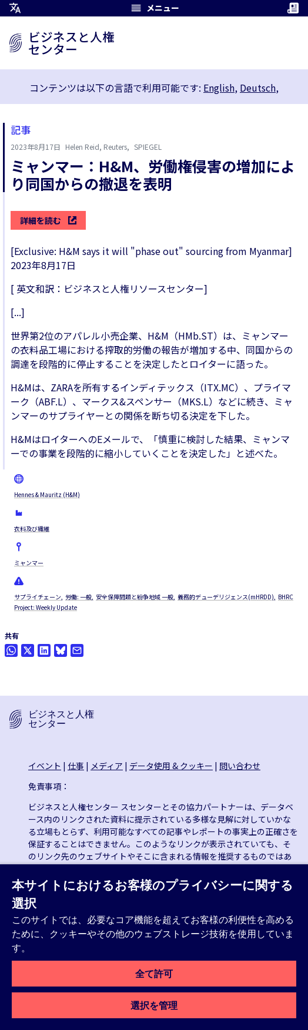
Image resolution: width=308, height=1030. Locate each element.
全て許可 (154, 973)
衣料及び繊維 (31, 528)
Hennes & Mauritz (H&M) (47, 494)
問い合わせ (239, 765)
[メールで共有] (77, 650)
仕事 (76, 765)
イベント (44, 765)
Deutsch (258, 87)
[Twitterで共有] (27, 650)
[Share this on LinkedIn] (44, 650)
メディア (107, 765)
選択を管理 (154, 1005)
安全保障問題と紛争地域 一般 (134, 596)
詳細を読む (48, 220)
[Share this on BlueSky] (60, 650)
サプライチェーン (37, 596)
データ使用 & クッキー (171, 765)
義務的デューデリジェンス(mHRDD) (226, 596)
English (219, 87)
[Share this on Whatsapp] (11, 650)
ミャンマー (28, 562)
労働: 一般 (78, 596)
